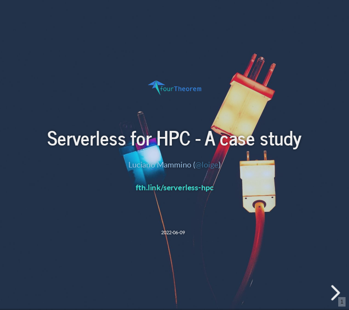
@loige (206, 164)
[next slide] (336, 293)
